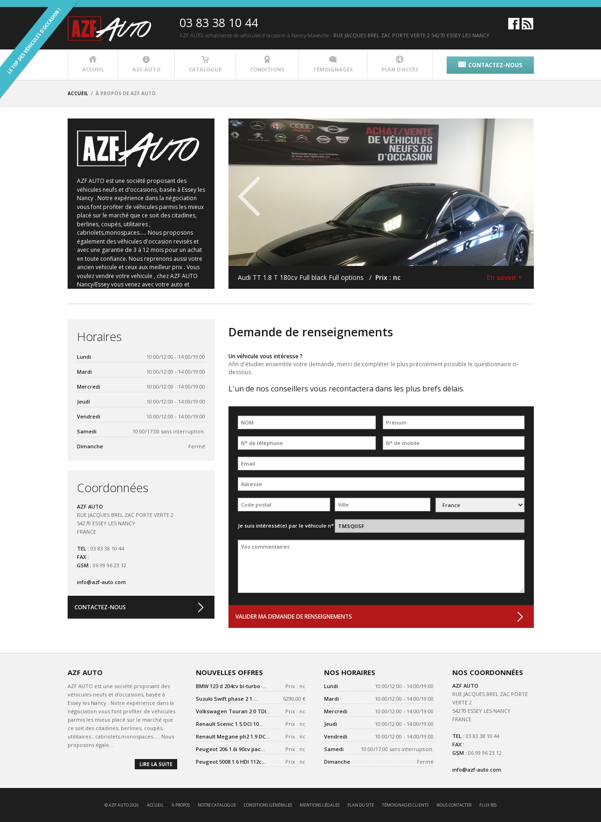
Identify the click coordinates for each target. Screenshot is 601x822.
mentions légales (319, 805)
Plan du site (360, 805)
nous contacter (453, 805)
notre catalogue (217, 805)
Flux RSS (488, 805)
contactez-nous (490, 65)
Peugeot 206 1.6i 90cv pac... (230, 748)
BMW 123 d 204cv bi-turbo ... (231, 686)
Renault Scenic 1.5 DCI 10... (229, 723)
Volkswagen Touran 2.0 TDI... (233, 711)
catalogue (205, 64)
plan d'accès (399, 64)
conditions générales (268, 805)
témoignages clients (405, 805)
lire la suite (156, 764)
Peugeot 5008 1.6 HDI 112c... (231, 761)
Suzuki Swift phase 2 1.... (227, 698)
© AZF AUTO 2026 (121, 805)
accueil (93, 64)
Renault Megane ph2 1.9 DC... (233, 736)
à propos (181, 805)
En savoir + (504, 277)
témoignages (333, 64)
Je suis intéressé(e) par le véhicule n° (286, 525)
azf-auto (146, 64)
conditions (267, 64)
